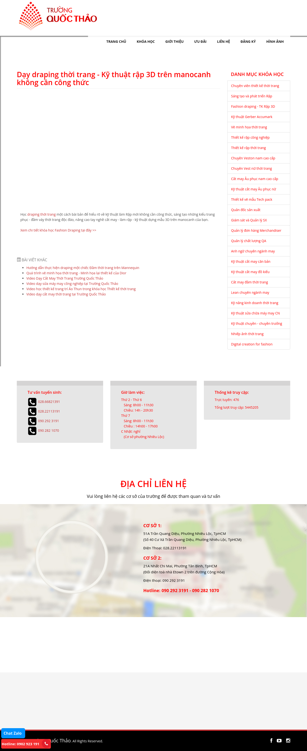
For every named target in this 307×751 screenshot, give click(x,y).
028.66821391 (49, 401)
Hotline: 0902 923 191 (20, 743)
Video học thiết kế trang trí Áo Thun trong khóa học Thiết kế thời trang (81, 289)
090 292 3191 (48, 420)
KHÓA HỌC (146, 41)
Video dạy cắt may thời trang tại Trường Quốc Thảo (66, 294)
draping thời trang (41, 214)
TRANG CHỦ (116, 41)
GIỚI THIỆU (174, 41)
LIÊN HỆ (223, 41)
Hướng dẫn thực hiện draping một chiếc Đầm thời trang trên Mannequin (82, 267)
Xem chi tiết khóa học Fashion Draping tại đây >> (58, 230)
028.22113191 (49, 411)
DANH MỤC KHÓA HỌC (257, 74)
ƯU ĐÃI (200, 41)
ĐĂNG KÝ (248, 41)
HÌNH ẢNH (275, 41)
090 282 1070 (48, 430)
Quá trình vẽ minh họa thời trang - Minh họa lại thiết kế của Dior (76, 273)
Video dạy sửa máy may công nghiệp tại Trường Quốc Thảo (72, 283)
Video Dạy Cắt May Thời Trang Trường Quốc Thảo (64, 278)
